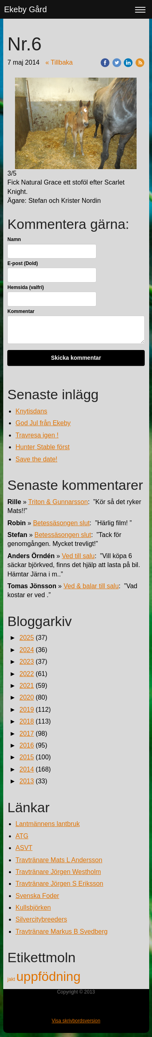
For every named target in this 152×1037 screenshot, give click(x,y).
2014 (26, 769)
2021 (26, 685)
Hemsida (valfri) (25, 287)
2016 (26, 745)
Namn (14, 239)
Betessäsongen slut (61, 523)
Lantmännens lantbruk (47, 823)
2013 (26, 781)
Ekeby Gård (25, 9)
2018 (26, 721)
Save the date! (36, 459)
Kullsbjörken (33, 907)
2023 (26, 661)
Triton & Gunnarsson (58, 501)
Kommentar (20, 311)
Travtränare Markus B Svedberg (61, 931)
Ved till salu (78, 555)
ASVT (23, 847)
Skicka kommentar (76, 357)
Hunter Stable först (42, 446)
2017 (26, 733)
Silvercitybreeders (41, 919)
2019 (26, 709)
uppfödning (48, 976)
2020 (26, 697)
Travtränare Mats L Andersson (58, 860)
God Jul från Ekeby (43, 423)
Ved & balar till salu (91, 586)
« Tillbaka (59, 62)
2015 (26, 757)
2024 (26, 649)
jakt (11, 979)
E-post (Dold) (22, 263)
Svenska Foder (37, 895)
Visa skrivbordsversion (76, 1021)
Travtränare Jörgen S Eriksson (59, 883)
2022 (26, 673)
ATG (21, 836)
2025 (26, 637)
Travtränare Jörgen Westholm (58, 871)
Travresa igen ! (36, 435)
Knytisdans (31, 411)
